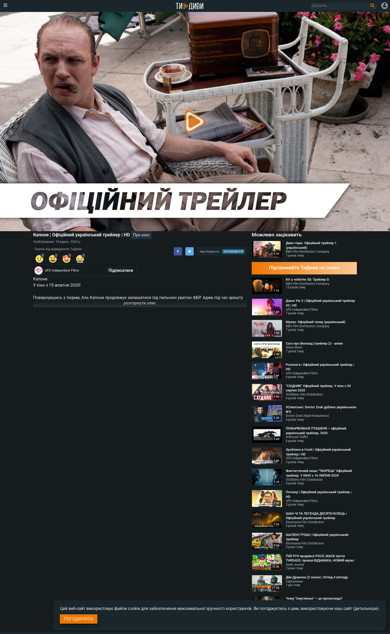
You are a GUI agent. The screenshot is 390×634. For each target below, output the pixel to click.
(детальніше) (366, 608)
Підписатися (121, 270)
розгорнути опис (140, 303)
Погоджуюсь (78, 618)
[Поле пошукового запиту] (373, 6)
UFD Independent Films (62, 270)
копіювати (233, 251)
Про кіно (141, 234)
